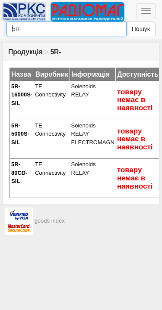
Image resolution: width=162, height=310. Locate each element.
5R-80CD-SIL (19, 172)
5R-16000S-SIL (21, 94)
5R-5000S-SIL (20, 134)
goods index (50, 221)
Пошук (141, 28)
